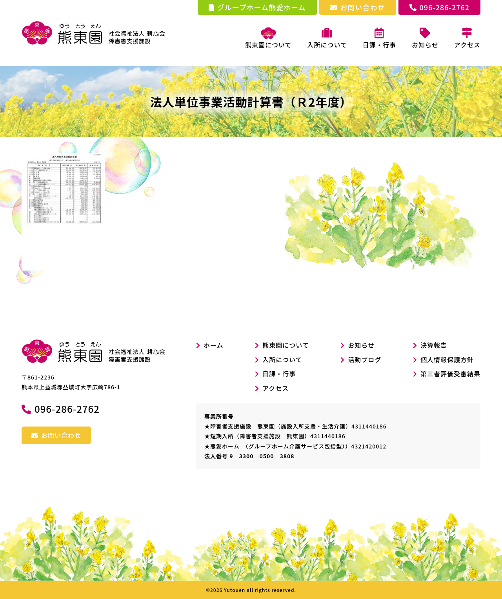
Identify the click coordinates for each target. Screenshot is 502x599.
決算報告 (433, 345)
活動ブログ (364, 359)
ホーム (210, 345)
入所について (282, 359)
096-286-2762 (439, 7)
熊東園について (268, 38)
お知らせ (361, 345)
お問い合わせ (357, 7)
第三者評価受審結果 (450, 373)
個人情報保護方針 (447, 359)
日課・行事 (279, 373)
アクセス (275, 388)
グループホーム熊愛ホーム (257, 7)
